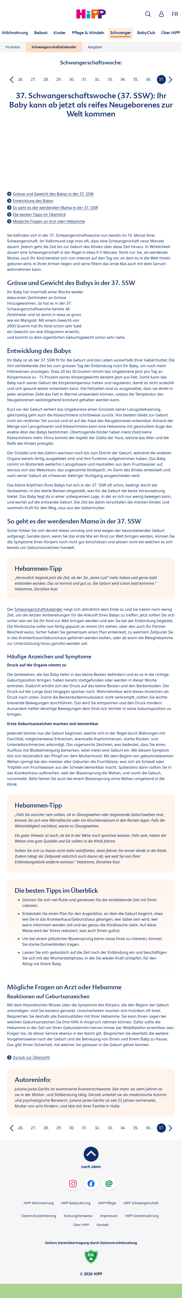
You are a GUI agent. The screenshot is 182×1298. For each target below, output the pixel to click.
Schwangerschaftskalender (54, 47)
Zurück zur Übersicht (31, 1057)
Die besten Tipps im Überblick (39, 214)
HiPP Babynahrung (76, 1203)
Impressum (109, 1215)
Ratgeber (95, 47)
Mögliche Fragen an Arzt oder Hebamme (49, 221)
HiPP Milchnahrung (39, 1203)
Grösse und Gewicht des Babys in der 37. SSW (53, 193)
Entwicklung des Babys (33, 200)
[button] (148, 14)
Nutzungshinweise (78, 1215)
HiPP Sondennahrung (142, 1215)
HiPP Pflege (107, 1203)
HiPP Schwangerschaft (140, 1203)
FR (175, 14)
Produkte (13, 47)
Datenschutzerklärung (38, 1215)
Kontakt (103, 1224)
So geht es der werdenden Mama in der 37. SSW (55, 207)
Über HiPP (81, 1224)
